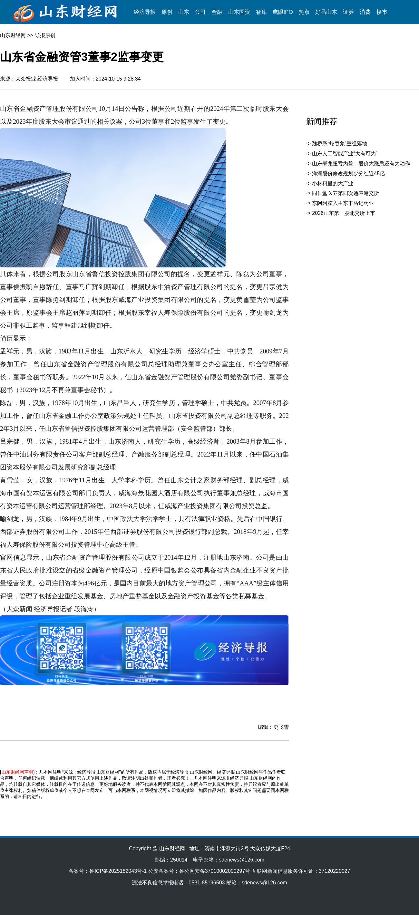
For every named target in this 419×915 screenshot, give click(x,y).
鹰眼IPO (283, 12)
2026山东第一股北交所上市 (343, 213)
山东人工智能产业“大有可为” (344, 153)
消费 (365, 12)
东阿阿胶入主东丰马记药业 (343, 203)
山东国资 (239, 12)
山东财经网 (13, 35)
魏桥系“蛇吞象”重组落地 (339, 143)
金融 (216, 12)
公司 (200, 12)
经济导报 (145, 12)
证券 (348, 12)
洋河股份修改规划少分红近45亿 (348, 173)
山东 (183, 12)
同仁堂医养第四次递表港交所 (345, 193)
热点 (304, 12)
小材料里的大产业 (332, 183)
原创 (166, 12)
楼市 (381, 12)
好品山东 (326, 12)
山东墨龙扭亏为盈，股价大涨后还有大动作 (361, 163)
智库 (261, 12)
